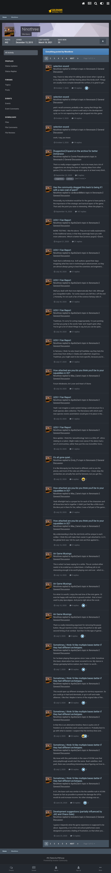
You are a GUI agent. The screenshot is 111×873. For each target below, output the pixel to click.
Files (7, 122)
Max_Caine (75, 376)
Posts (7, 90)
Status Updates (11, 66)
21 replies (75, 389)
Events (7, 103)
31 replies (77, 241)
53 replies (74, 669)
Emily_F (74, 460)
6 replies (74, 479)
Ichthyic (74, 69)
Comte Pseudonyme (79, 156)
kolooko (74, 817)
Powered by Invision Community (55, 861)
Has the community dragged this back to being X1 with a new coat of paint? (78, 188)
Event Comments (12, 109)
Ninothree (57, 69)
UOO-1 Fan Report (62, 220)
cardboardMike (77, 193)
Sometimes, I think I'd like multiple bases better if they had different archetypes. (77, 646)
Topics (8, 85)
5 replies (79, 175)
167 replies (80, 212)
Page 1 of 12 (89, 58)
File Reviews (10, 133)
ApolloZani (75, 223)
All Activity (9, 53)
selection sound (61, 66)
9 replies (74, 575)
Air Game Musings (62, 553)
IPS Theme (51, 858)
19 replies (77, 88)
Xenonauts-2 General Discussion (67, 159)
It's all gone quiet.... (62, 457)
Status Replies (11, 71)
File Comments (11, 127)
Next (72, 58)
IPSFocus (60, 858)
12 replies (75, 836)
